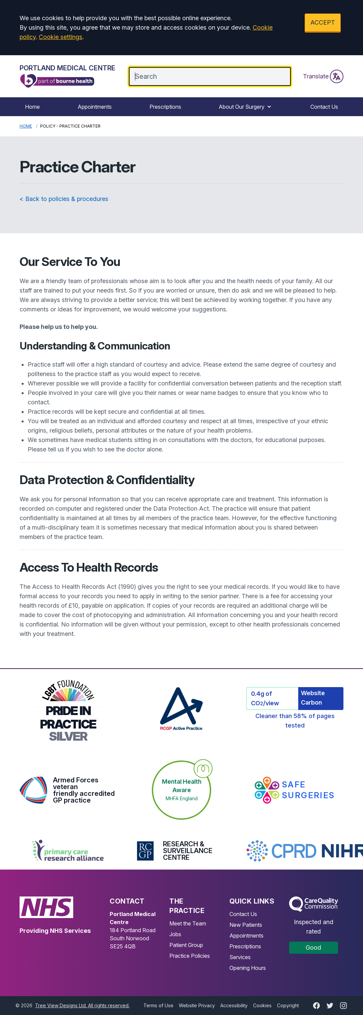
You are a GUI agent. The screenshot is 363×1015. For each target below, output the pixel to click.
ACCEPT (322, 22)
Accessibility (234, 1005)
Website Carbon (313, 697)
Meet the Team (187, 923)
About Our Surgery (246, 106)
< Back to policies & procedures (64, 198)
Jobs (175, 934)
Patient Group (186, 945)
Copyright (288, 1005)
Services (240, 957)
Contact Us (324, 106)
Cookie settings (60, 36)
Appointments (95, 106)
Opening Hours (247, 968)
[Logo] (67, 76)
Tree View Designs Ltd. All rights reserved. (82, 1005)
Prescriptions (165, 106)
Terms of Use (158, 1005)
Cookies (262, 1005)
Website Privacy (197, 1005)
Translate (323, 76)
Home (32, 106)
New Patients (245, 924)
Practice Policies (189, 955)
